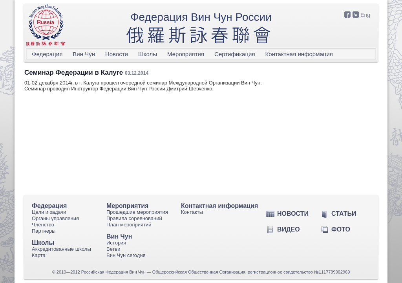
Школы (147, 54)
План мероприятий (129, 225)
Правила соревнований (134, 218)
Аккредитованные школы (61, 249)
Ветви (113, 249)
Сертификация (234, 54)
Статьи (343, 213)
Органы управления (55, 218)
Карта (39, 255)
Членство (43, 225)
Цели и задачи (49, 212)
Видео (288, 229)
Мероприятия (185, 54)
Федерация (47, 54)
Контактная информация (299, 54)
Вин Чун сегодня (126, 255)
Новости (116, 54)
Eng (365, 15)
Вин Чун (84, 54)
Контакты (192, 212)
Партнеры (43, 231)
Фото (340, 229)
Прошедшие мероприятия (137, 212)
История (116, 243)
